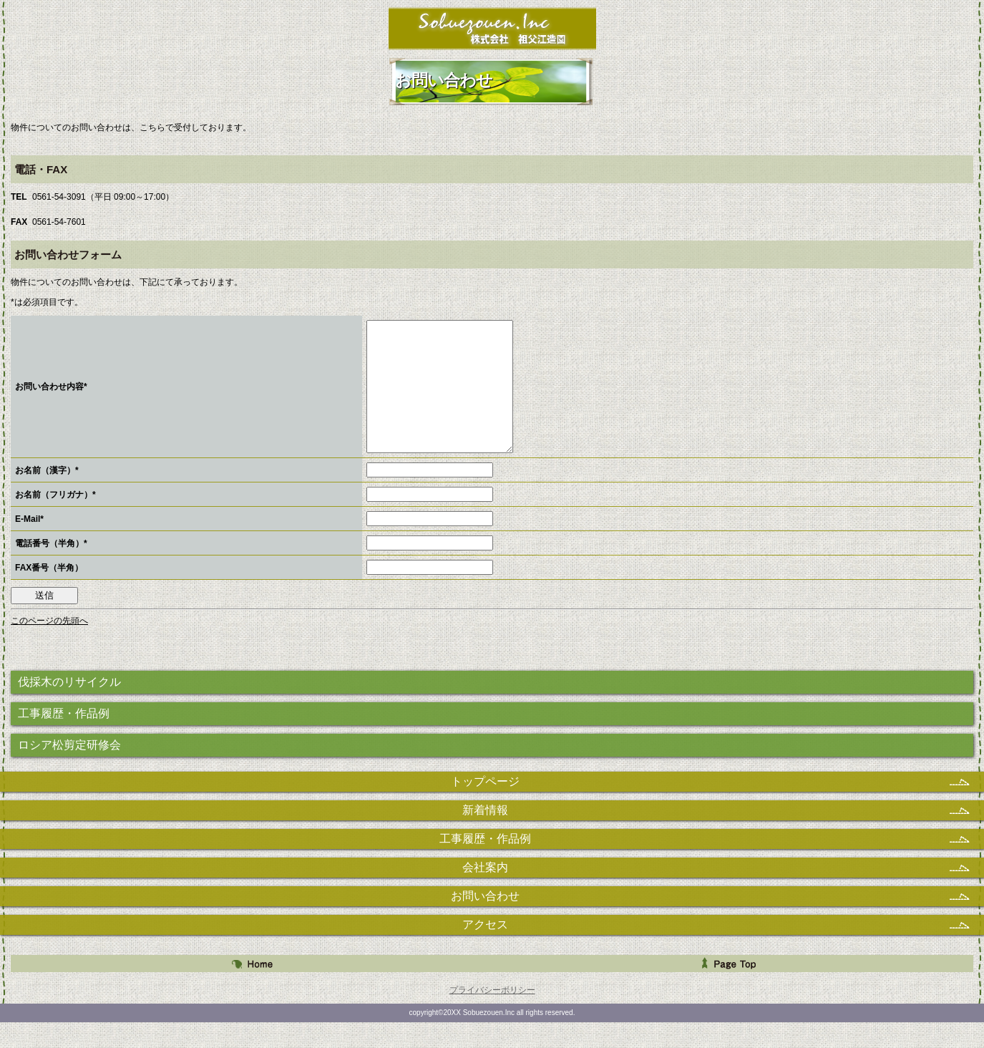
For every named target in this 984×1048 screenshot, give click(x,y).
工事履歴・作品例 (63, 739)
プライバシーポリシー (492, 1016)
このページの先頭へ (49, 646)
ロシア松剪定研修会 (69, 771)
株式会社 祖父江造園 (492, 28)
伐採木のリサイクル (69, 708)
